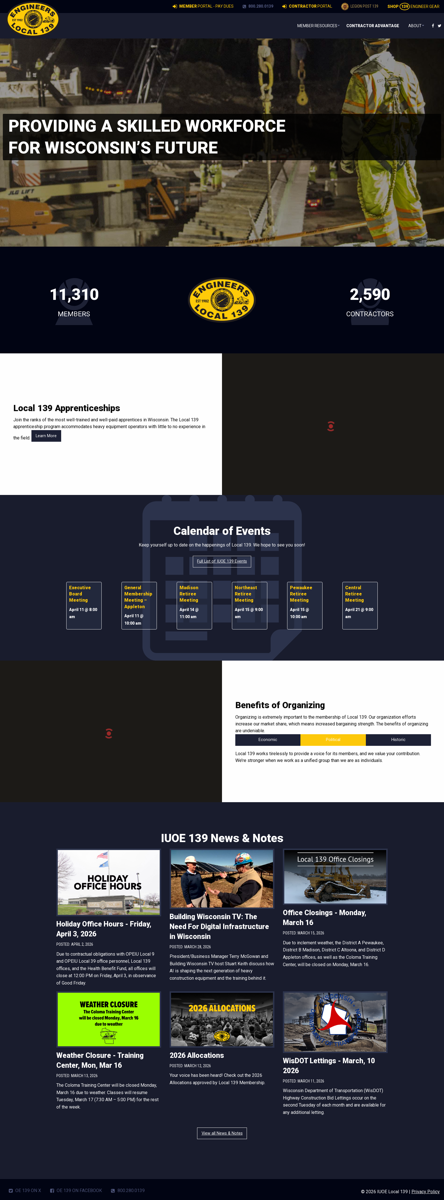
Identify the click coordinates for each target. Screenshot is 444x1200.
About (412, 26)
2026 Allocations (197, 1055)
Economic (268, 739)
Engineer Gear (413, 6)
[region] (222, 143)
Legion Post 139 (359, 6)
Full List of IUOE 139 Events (222, 561)
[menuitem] (312, 26)
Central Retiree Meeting (354, 594)
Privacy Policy (425, 1191)
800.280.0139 (258, 6)
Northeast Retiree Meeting (246, 594)
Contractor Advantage (369, 26)
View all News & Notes (222, 1133)
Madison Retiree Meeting (189, 594)
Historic (398, 739)
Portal (307, 6)
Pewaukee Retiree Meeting (301, 594)
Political (333, 739)
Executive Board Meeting (80, 594)
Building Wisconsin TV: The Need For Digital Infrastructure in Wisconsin (219, 927)
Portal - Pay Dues (203, 6)
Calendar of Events (222, 531)
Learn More (46, 436)
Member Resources (310, 26)
